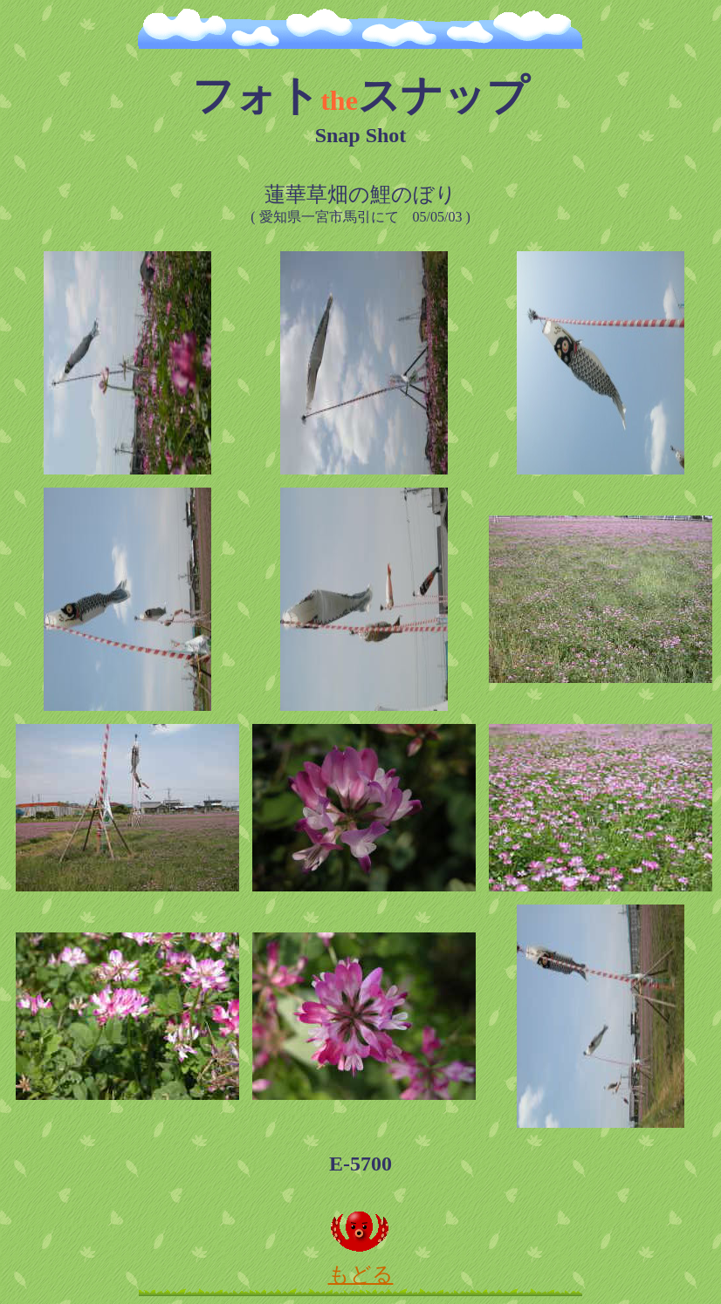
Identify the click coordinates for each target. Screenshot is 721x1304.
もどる (360, 1264)
